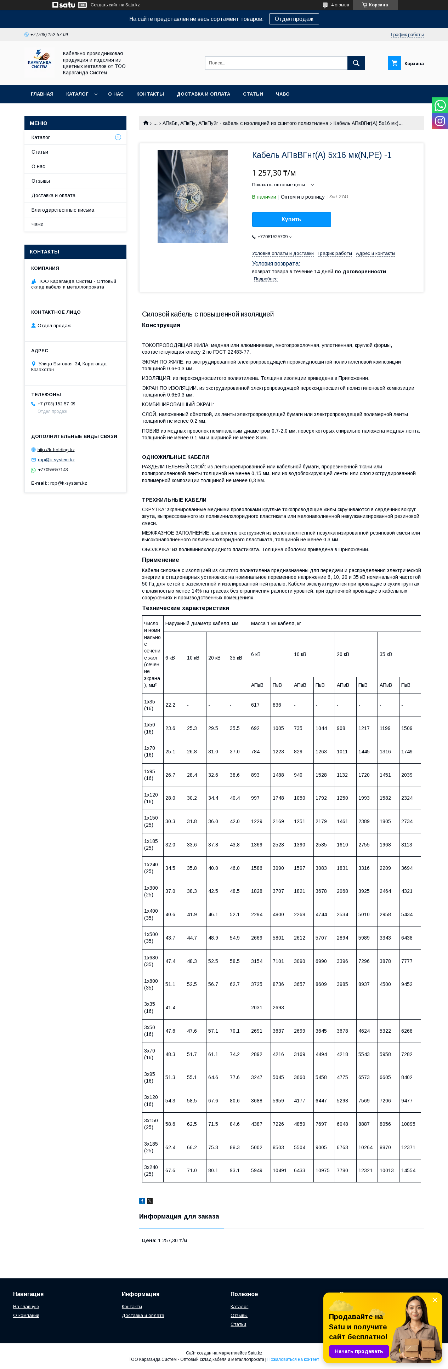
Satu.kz (255, 1353)
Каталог (77, 94)
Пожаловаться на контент (293, 1359)
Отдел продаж (294, 19)
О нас (116, 94)
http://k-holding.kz (56, 449)
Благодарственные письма (63, 210)
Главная (42, 94)
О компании (26, 1315)
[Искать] (356, 63)
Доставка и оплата (203, 94)
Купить (291, 219)
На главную (26, 1306)
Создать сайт (104, 4)
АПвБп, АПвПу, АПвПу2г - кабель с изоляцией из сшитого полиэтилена (245, 123)
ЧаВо (283, 94)
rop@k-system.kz (56, 459)
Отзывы (41, 181)
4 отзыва (340, 4)
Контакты (150, 94)
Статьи (253, 94)
